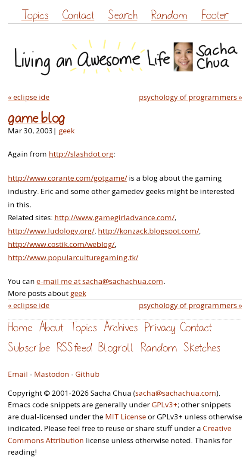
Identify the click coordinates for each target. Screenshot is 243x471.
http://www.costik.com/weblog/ (61, 244)
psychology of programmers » (190, 97)
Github (87, 374)
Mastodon (51, 374)
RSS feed (74, 348)
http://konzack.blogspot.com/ (148, 231)
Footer (215, 15)
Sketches (202, 348)
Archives (120, 327)
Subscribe (29, 348)
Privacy (159, 327)
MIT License (125, 417)
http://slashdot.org (81, 154)
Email (18, 374)
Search (122, 15)
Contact (78, 15)
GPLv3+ (165, 404)
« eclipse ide (29, 97)
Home (20, 327)
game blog (36, 118)
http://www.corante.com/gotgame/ (67, 178)
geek (67, 130)
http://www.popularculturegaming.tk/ (73, 257)
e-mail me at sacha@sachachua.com (100, 281)
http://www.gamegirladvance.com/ (114, 217)
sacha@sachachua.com (175, 393)
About (51, 327)
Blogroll (116, 348)
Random (169, 15)
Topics (35, 15)
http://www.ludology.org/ (51, 231)
